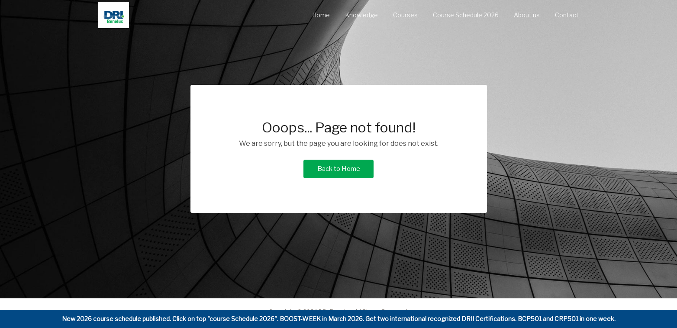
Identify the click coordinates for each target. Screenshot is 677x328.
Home (321, 15)
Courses (405, 15)
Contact (567, 15)
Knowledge (361, 15)
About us (527, 15)
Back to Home (338, 169)
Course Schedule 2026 (466, 15)
